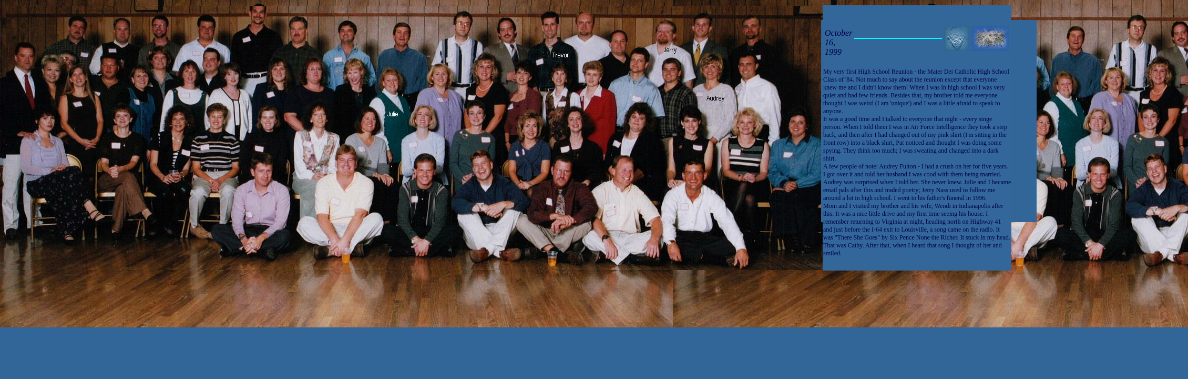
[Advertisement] (1153, 229)
